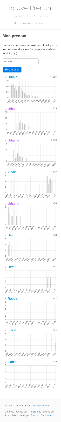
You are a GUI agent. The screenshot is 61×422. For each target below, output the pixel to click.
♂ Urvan (10, 267)
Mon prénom (22, 23)
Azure (8, 415)
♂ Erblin (10, 330)
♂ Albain (10, 172)
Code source (47, 415)
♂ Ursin (9, 235)
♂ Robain (11, 298)
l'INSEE (32, 411)
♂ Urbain (10, 77)
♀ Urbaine (11, 140)
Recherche (41, 16)
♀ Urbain (10, 109)
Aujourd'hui (20, 16)
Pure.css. (35, 415)
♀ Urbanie (11, 203)
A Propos (41, 23)
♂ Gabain (11, 362)
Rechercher (12, 69)
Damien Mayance (40, 405)
